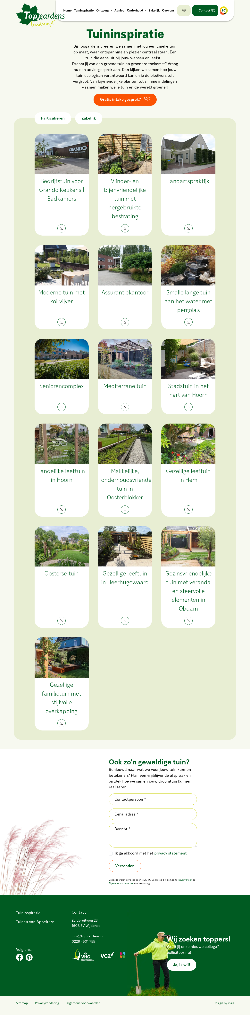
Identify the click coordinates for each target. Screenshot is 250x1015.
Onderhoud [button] (135, 10)
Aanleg (119, 10)
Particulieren (53, 119)
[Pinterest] (29, 957)
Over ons (168, 10)
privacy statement (170, 853)
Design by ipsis (223, 1003)
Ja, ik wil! (181, 965)
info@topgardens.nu (88, 936)
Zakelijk (154, 10)
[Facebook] (19, 957)
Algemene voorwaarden (121, 883)
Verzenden (125, 866)
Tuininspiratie (84, 10)
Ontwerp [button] (103, 10)
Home (67, 10)
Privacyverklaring (47, 1003)
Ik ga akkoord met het (151, 853)
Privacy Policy (185, 880)
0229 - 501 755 (83, 942)
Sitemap (22, 1003)
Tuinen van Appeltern (35, 922)
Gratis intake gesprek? (120, 100)
